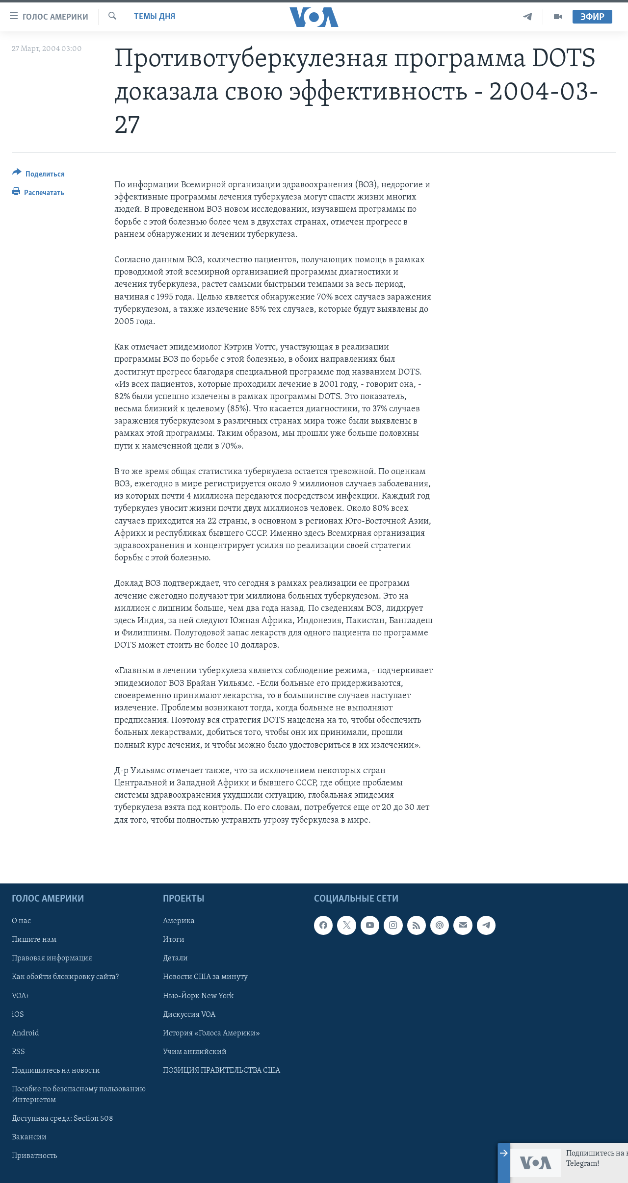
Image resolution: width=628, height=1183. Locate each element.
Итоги (173, 940)
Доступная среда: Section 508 (62, 1119)
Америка (179, 921)
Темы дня (154, 17)
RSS (18, 1052)
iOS (18, 1014)
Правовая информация (52, 958)
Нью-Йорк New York (198, 996)
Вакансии (29, 1137)
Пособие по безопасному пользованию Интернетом (79, 1094)
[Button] (38, 176)
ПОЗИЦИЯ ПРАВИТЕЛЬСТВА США (221, 1070)
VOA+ (21, 996)
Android (25, 1033)
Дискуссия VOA (189, 1014)
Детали (175, 958)
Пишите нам (34, 940)
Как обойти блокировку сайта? (65, 977)
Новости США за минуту (205, 977)
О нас (21, 921)
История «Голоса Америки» (211, 1033)
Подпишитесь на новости (56, 1070)
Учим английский (195, 1052)
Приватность (34, 1156)
